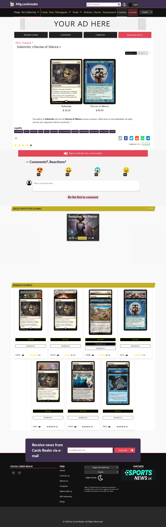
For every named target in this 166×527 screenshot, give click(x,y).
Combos (27, 42)
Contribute (66, 34)
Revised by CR (143, 53)
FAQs (62, 501)
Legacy (26, 131)
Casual (46, 131)
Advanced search (135, 35)
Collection (100, 34)
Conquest (54, 131)
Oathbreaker (84, 131)
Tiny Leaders (104, 131)
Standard (34, 131)
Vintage (112, 131)
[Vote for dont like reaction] (126, 170)
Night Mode (91, 477)
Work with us (66, 491)
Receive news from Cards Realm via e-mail (47, 450)
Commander (19, 131)
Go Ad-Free (133, 12)
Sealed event (94, 131)
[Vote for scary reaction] (97, 170)
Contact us (65, 475)
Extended (75, 131)
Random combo (31, 34)
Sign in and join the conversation (83, 153)
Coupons (64, 486)
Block (41, 131)
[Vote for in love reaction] (39, 170)
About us (64, 481)
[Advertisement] (83, 264)
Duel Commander (64, 131)
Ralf (138, 144)
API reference (66, 496)
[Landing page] (12, 4)
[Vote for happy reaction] (68, 170)
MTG (18, 42)
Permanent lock (131, 53)
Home (62, 470)
